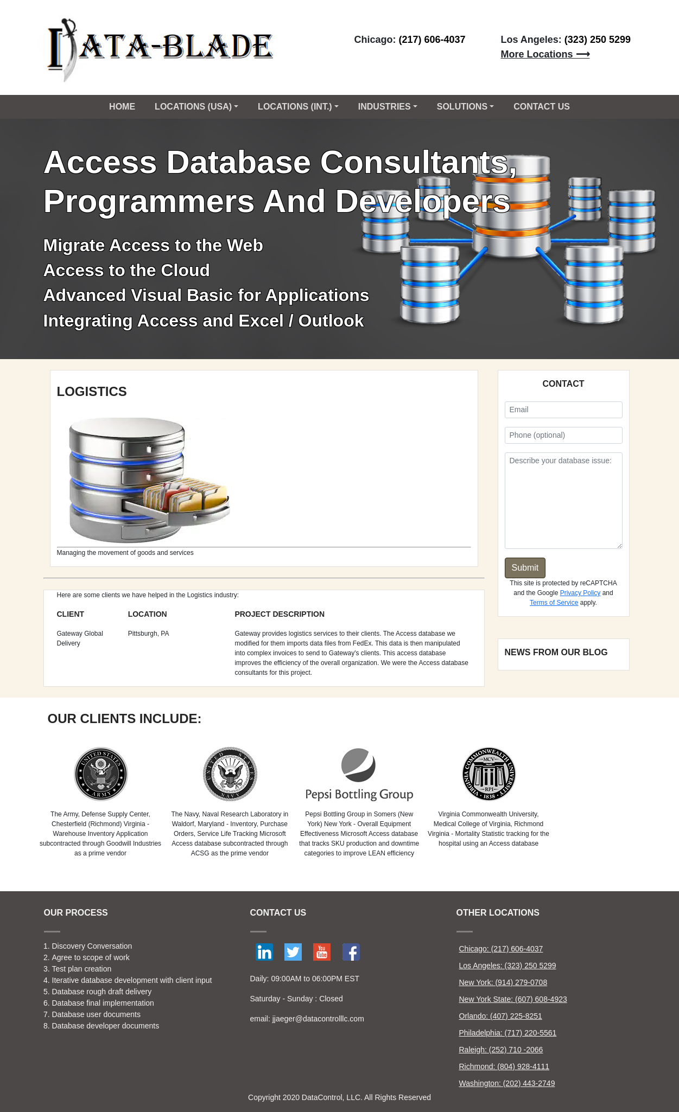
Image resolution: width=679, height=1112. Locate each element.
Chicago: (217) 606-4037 (501, 948)
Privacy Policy (580, 593)
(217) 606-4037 (432, 39)
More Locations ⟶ (545, 54)
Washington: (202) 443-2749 (507, 1083)
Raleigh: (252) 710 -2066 (501, 1049)
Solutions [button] (462, 106)
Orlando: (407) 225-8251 (500, 1016)
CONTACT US (541, 106)
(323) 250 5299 (597, 39)
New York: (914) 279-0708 (503, 982)
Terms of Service (554, 602)
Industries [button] (384, 106)
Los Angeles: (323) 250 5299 (507, 965)
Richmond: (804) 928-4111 (504, 1066)
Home (122, 106)
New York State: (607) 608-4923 (513, 999)
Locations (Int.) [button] (295, 106)
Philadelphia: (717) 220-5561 (508, 1032)
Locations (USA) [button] (193, 106)
